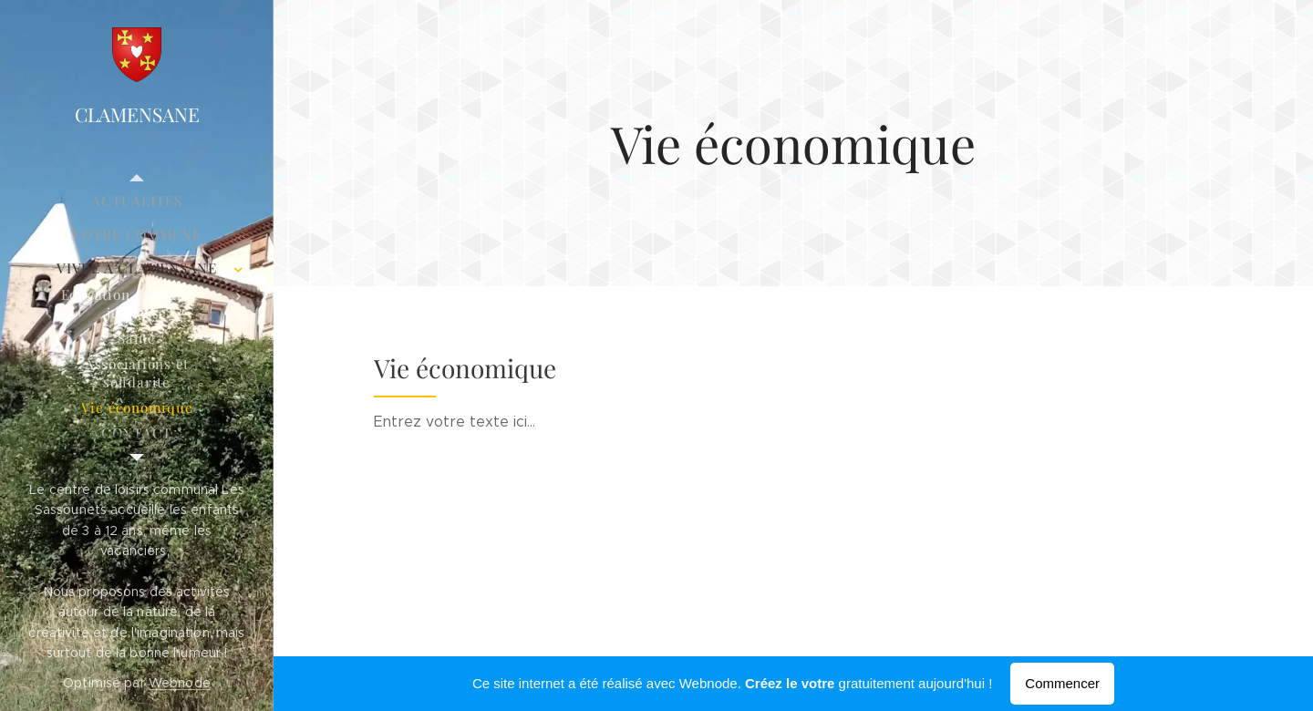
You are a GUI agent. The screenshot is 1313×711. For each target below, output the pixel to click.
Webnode (180, 683)
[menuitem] (136, 201)
